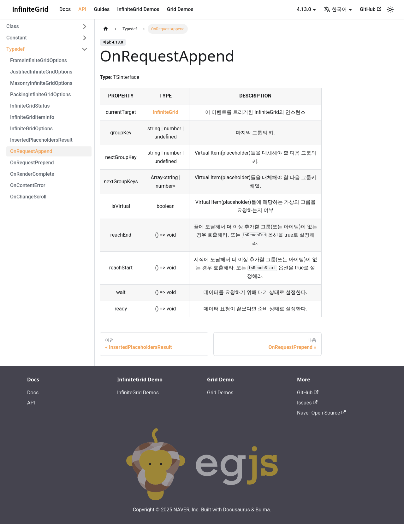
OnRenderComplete (32, 174)
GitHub (370, 9)
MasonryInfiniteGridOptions (41, 83)
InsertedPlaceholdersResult (41, 140)
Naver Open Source (321, 413)
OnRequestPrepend (32, 163)
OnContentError (27, 185)
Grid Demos (180, 9)
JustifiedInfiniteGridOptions (41, 72)
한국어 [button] (335, 9)
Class (12, 26)
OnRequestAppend (31, 151)
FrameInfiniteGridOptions (38, 60)
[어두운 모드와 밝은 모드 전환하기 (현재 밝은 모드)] (390, 9)
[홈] (106, 29)
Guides (102, 9)
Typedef (15, 49)
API (82, 9)
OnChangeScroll (28, 197)
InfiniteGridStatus (30, 106)
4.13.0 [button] (304, 9)
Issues (307, 403)
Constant (16, 38)
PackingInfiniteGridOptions (40, 94)
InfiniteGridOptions (31, 129)
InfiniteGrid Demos (138, 9)
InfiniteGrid (165, 112)
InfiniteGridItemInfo (32, 117)
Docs (65, 9)
